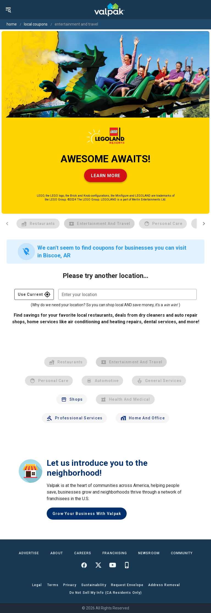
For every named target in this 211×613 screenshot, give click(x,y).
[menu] (8, 9)
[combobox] (127, 294)
